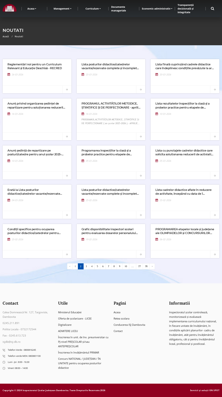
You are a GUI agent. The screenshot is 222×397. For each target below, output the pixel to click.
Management (61, 8)
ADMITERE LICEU (68, 331)
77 (139, 266)
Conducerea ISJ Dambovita (129, 324)
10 (126, 266)
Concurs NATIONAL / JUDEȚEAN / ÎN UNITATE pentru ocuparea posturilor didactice (79, 363)
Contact (118, 331)
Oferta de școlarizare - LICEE (75, 318)
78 (146, 266)
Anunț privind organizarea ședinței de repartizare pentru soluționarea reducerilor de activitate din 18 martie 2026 (36, 106)
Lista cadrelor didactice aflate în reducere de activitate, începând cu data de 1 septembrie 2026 (183, 192)
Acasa (30, 8)
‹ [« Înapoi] (69, 266)
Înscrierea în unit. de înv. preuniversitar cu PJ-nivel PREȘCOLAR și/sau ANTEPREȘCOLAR (83, 341)
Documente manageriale (118, 8)
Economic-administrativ (156, 8)
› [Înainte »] (152, 266)
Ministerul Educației (70, 312)
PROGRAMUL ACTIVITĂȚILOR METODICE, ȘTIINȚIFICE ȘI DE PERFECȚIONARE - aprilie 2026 (111, 106)
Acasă (6, 36)
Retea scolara (121, 318)
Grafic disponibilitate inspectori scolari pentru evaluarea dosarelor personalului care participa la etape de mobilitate (109, 231)
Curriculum (92, 8)
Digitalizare (64, 324)
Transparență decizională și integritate (186, 8)
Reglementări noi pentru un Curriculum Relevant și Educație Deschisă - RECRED (34, 66)
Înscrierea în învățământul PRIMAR (78, 352)
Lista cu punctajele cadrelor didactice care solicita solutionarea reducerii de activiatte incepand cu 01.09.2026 (184, 153)
